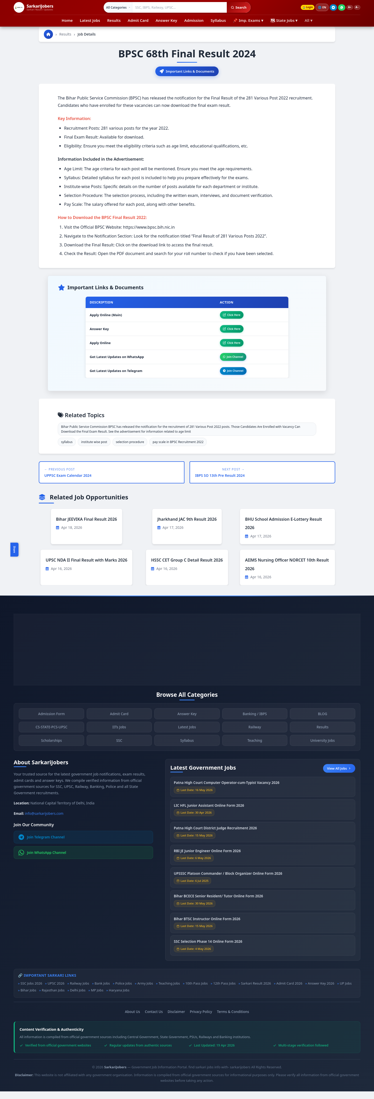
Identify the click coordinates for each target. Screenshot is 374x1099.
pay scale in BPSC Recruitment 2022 (178, 449)
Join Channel (229, 362)
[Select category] (115, 7)
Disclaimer (176, 1019)
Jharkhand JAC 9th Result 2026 (187, 526)
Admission (193, 20)
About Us (132, 1019)
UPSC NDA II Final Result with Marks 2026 (86, 567)
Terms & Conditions (233, 1019)
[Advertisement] (187, 656)
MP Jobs (97, 997)
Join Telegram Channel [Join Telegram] (41, 845)
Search (235, 7)
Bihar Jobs (28, 997)
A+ (347, 7)
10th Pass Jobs (196, 991)
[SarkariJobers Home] (33, 7)
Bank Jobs (102, 991)
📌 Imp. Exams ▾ (248, 20)
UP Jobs (346, 991)
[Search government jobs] (176, 7)
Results (114, 20)
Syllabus (218, 20)
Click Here (227, 316)
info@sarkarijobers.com (44, 821)
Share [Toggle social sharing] (14, 549)
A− (356, 7)
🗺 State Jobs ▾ (283, 20)
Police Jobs (123, 991)
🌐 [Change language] (319, 7)
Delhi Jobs (77, 997)
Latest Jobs (90, 20)
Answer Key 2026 (321, 991)
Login (302, 7)
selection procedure (130, 449)
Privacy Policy (201, 1019)
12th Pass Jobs (224, 991)
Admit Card (138, 20)
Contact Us (154, 1019)
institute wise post (94, 449)
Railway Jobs (79, 991)
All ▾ (308, 20)
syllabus (66, 449)
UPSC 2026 (56, 991)
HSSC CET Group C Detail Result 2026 (187, 567)
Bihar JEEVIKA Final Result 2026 (86, 526)
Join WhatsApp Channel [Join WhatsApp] (42, 860)
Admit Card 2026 (289, 991)
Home (67, 20)
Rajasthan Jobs (53, 997)
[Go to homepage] (48, 34)
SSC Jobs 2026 (31, 991)
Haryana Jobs (119, 997)
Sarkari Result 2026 (256, 991)
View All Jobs (339, 775)
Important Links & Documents (187, 71)
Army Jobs (145, 991)
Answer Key (166, 20)
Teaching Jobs (169, 991)
